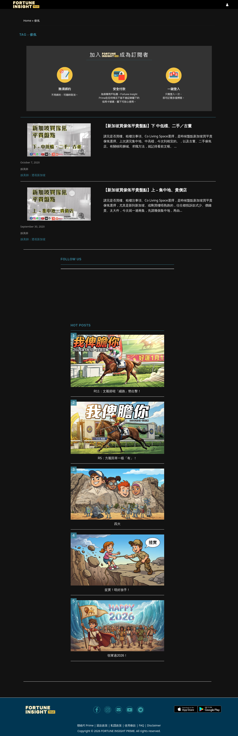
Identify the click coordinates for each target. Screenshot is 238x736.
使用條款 (130, 725)
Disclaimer (154, 725)
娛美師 (24, 169)
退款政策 (102, 725)
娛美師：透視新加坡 (32, 175)
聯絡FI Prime (85, 725)
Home (27, 20)
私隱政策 (116, 725)
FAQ (141, 725)
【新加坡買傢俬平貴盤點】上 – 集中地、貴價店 (145, 190)
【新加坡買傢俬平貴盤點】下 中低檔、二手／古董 (147, 125)
